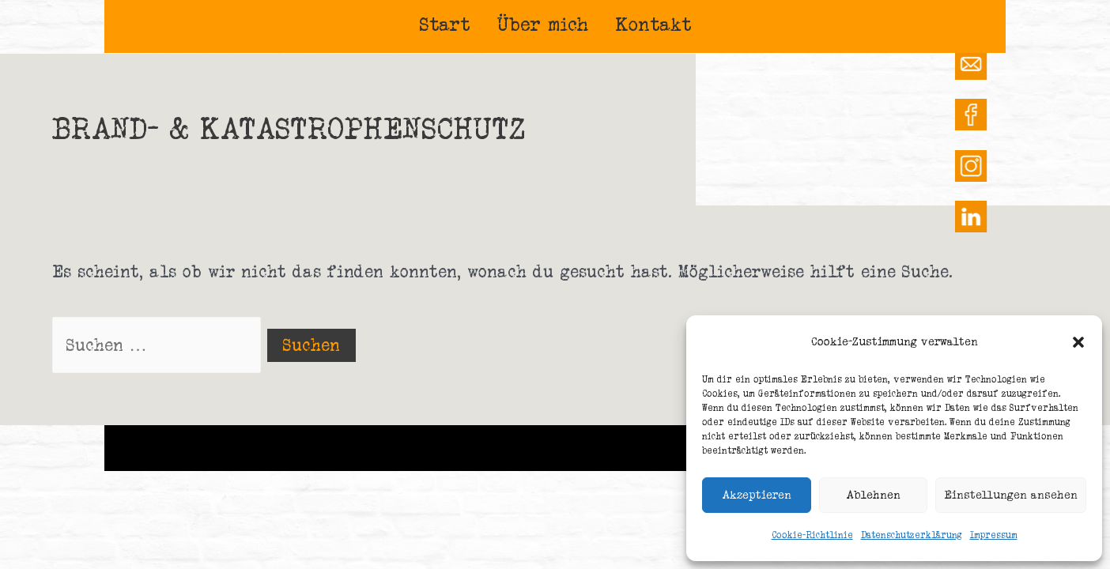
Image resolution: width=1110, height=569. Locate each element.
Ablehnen (873, 494)
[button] (1078, 342)
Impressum (994, 535)
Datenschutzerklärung (911, 535)
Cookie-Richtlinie (812, 535)
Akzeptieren (756, 494)
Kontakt (654, 24)
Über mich (543, 24)
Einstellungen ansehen (1011, 494)
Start (444, 24)
